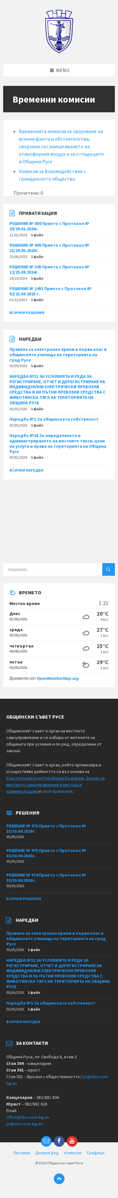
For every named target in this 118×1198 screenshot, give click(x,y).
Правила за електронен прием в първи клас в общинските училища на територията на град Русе (58, 354)
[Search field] (59, 569)
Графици (95, 1153)
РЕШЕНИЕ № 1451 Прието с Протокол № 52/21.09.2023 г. (50, 291)
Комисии (72, 1153)
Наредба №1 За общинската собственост (53, 419)
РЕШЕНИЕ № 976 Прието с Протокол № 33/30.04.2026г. (46, 828)
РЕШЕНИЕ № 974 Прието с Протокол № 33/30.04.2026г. (46, 877)
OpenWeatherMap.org (58, 678)
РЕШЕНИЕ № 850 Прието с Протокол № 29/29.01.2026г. (49, 226)
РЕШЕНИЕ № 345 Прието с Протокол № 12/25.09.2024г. (49, 269)
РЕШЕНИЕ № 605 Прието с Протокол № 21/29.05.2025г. (49, 247)
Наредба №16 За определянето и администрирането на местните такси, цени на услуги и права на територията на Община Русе (57, 443)
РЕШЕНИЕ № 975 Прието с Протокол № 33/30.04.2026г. (46, 853)
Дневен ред (47, 1153)
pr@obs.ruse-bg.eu (24, 1124)
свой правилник (57, 791)
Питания (22, 1153)
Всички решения (26, 312)
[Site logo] (59, 51)
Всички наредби (26, 470)
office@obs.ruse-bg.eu (27, 1117)
